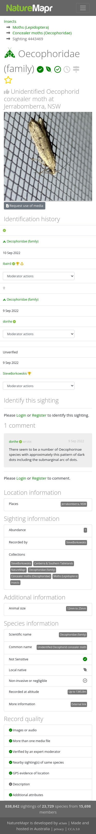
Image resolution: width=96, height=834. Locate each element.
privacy (59, 829)
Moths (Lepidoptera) (31, 27)
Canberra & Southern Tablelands (53, 563)
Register (39, 415)
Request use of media (24, 205)
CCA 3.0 (74, 829)
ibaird (7, 263)
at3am (63, 823)
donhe (7, 321)
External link (78, 704)
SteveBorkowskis (15, 373)
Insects (10, 21)
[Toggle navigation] (83, 8)
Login (21, 415)
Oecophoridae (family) (22, 241)
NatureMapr (18, 570)
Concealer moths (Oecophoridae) (42, 32)
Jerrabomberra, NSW (74, 504)
